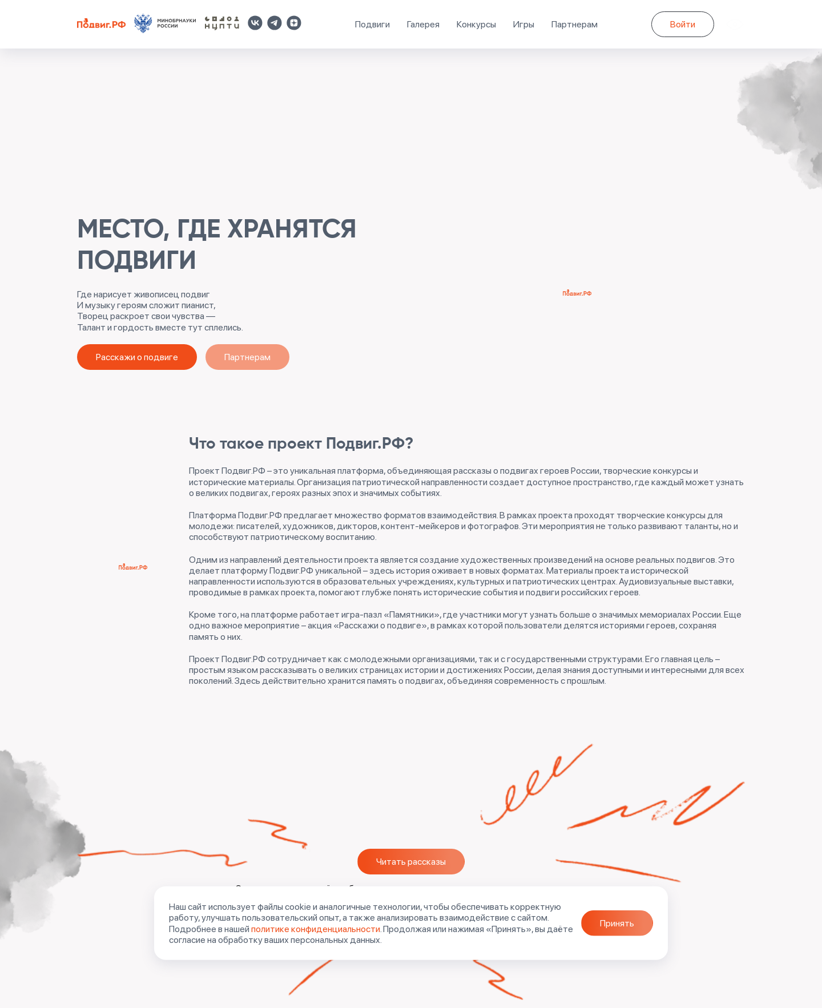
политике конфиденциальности (315, 928)
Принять (617, 923)
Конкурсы (476, 24)
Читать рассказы (411, 861)
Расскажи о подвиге (137, 357)
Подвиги (372, 24)
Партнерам (574, 24)
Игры (523, 24)
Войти (682, 24)
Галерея (423, 24)
